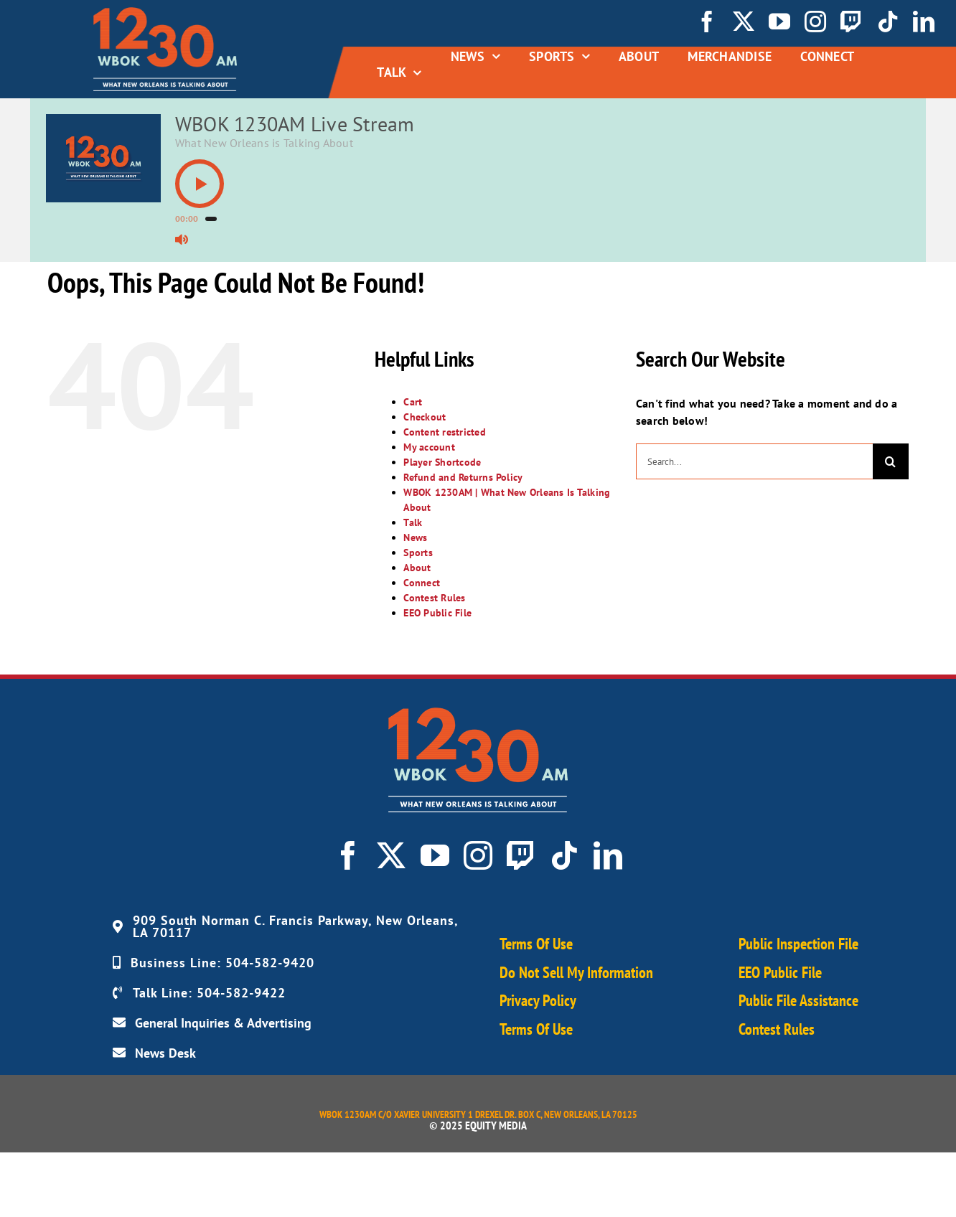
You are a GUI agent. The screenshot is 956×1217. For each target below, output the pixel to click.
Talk (412, 522)
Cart (412, 401)
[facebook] (707, 21)
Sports (417, 552)
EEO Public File (437, 612)
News (415, 537)
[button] (199, 183)
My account (428, 447)
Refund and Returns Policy (462, 477)
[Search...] (754, 461)
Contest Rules (434, 597)
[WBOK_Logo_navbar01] (165, 13)
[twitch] (851, 21)
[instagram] (815, 21)
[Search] (891, 461)
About (417, 567)
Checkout (424, 416)
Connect (421, 582)
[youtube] (779, 21)
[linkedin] (923, 21)
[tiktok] (888, 21)
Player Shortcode (442, 462)
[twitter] (743, 21)
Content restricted (444, 432)
